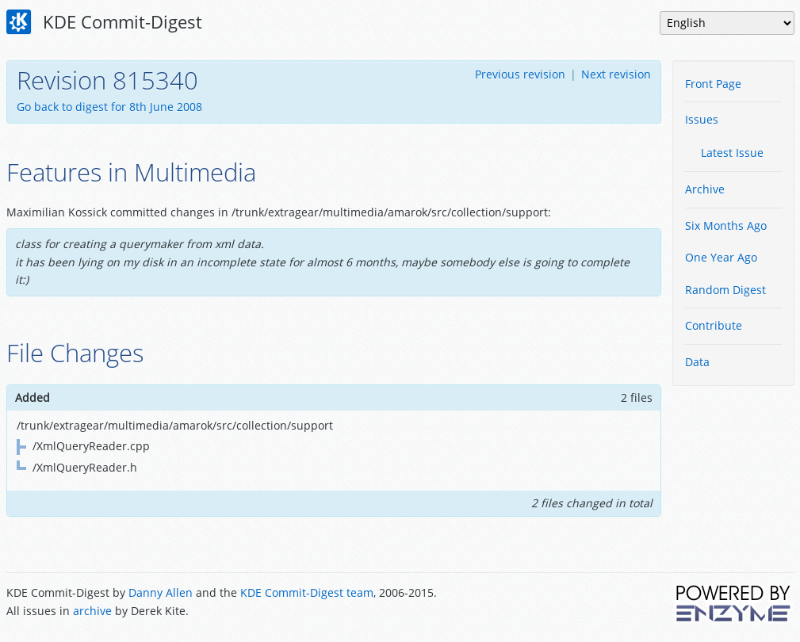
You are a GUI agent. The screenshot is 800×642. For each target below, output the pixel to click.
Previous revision (520, 74)
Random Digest (725, 289)
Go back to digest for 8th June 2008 (109, 106)
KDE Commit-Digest (104, 22)
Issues (701, 119)
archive (92, 610)
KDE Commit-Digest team (306, 592)
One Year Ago (721, 257)
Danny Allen (160, 592)
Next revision (616, 74)
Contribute (713, 325)
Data (697, 361)
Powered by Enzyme (734, 603)
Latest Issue (732, 152)
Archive (705, 189)
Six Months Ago (726, 225)
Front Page (713, 83)
